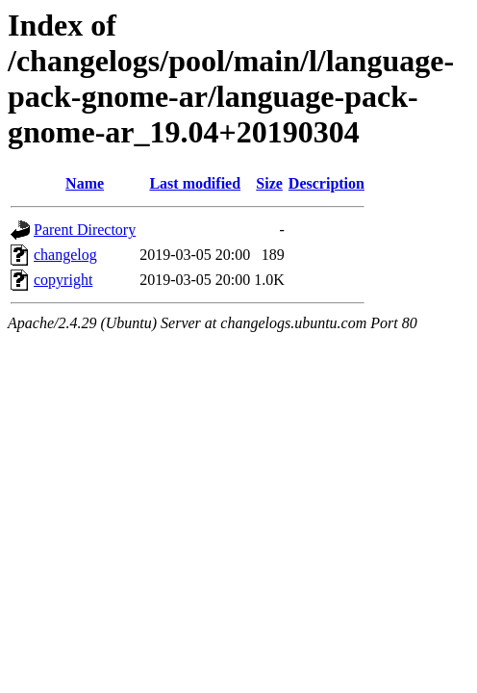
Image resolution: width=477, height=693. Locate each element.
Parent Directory (85, 229)
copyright (63, 279)
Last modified (194, 183)
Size (269, 183)
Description (326, 183)
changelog (65, 254)
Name (84, 183)
